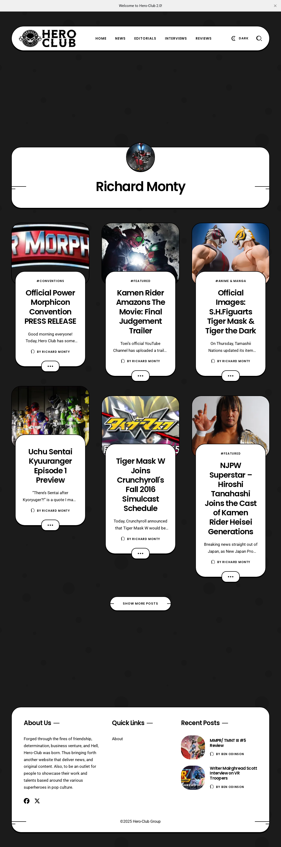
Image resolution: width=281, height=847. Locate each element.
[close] (275, 6)
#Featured (140, 281)
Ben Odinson (232, 754)
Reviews (204, 38)
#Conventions (50, 281)
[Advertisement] (140, 98)
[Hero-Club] (47, 38)
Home (100, 38)
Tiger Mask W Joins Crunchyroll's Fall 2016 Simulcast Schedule (140, 485)
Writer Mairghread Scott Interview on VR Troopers (233, 773)
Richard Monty (56, 352)
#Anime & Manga (230, 281)
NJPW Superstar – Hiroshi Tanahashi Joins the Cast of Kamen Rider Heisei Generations (231, 498)
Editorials (145, 38)
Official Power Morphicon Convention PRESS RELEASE (50, 306)
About (117, 738)
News (120, 38)
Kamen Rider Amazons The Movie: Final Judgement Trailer (140, 311)
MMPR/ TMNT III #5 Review (228, 743)
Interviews (176, 38)
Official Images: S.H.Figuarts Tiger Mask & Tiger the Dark (230, 311)
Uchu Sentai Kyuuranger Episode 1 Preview (50, 465)
